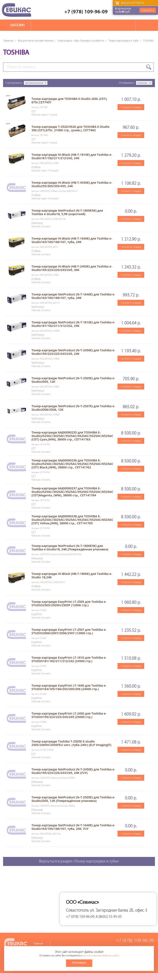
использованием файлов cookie (101, 955)
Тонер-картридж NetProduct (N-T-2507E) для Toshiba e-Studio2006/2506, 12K (73, 408)
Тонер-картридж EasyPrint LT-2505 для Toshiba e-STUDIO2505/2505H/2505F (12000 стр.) (68, 603)
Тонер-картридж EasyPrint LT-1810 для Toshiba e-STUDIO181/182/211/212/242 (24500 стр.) (68, 659)
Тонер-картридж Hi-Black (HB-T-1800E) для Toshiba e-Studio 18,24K (71, 575)
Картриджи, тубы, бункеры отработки (81, 40)
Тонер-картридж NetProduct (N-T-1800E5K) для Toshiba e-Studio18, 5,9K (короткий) (67, 212)
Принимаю (79, 963)
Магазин (17, 25)
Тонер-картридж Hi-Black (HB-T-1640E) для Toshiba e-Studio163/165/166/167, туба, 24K (71, 240)
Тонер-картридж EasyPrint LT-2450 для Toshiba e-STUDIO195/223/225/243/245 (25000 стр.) (68, 715)
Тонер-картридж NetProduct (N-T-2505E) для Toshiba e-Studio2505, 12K (73, 380)
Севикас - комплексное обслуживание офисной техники (16, 9)
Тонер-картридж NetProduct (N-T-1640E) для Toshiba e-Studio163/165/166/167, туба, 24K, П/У (73, 827)
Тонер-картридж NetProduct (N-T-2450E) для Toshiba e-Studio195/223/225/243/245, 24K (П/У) (73, 771)
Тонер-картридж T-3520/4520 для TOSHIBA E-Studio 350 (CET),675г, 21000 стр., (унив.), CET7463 (70, 128)
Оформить (147, 10)
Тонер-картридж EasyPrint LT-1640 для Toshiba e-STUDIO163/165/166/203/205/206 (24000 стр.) (68, 687)
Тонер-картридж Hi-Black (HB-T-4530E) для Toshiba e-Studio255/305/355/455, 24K (71, 184)
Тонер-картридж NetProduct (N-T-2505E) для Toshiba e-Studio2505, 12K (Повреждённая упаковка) (73, 799)
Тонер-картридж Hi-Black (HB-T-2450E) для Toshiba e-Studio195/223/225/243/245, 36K (71, 268)
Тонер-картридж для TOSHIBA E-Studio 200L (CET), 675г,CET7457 (69, 100)
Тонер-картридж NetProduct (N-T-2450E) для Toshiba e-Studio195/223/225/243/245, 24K (73, 352)
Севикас (8, 40)
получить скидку (131, 107)
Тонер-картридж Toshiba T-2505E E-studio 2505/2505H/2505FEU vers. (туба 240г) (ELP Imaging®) (71, 743)
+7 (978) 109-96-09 (86, 12)
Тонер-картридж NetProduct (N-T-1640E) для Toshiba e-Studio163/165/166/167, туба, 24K (73, 296)
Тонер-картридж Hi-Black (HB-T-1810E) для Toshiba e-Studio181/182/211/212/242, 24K (71, 156)
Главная (38, 943)
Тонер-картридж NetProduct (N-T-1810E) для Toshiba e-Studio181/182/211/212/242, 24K (73, 324)
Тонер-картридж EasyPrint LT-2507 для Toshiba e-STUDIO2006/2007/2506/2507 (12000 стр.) (68, 631)
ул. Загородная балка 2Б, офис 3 (118, 910)
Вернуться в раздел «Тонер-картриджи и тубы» (79, 861)
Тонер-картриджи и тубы (123, 40)
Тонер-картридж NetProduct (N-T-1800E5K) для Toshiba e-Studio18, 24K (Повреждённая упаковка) (69, 547)
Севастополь (77, 910)
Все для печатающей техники (36, 40)
